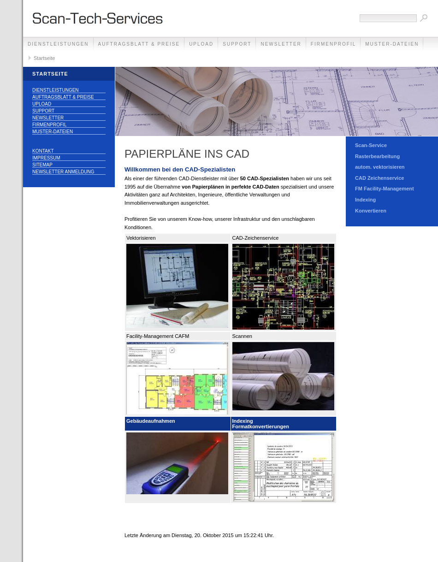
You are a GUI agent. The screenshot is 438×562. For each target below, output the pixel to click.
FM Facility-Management (384, 188)
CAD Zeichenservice (379, 178)
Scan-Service (371, 145)
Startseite (44, 58)
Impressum (46, 157)
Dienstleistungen (58, 44)
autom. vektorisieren (380, 167)
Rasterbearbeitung (377, 156)
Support (237, 44)
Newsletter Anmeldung (63, 171)
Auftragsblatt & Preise (139, 44)
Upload (201, 44)
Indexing (365, 199)
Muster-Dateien (392, 44)
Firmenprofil (333, 44)
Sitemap (42, 164)
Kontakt (42, 151)
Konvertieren (370, 210)
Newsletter (280, 44)
